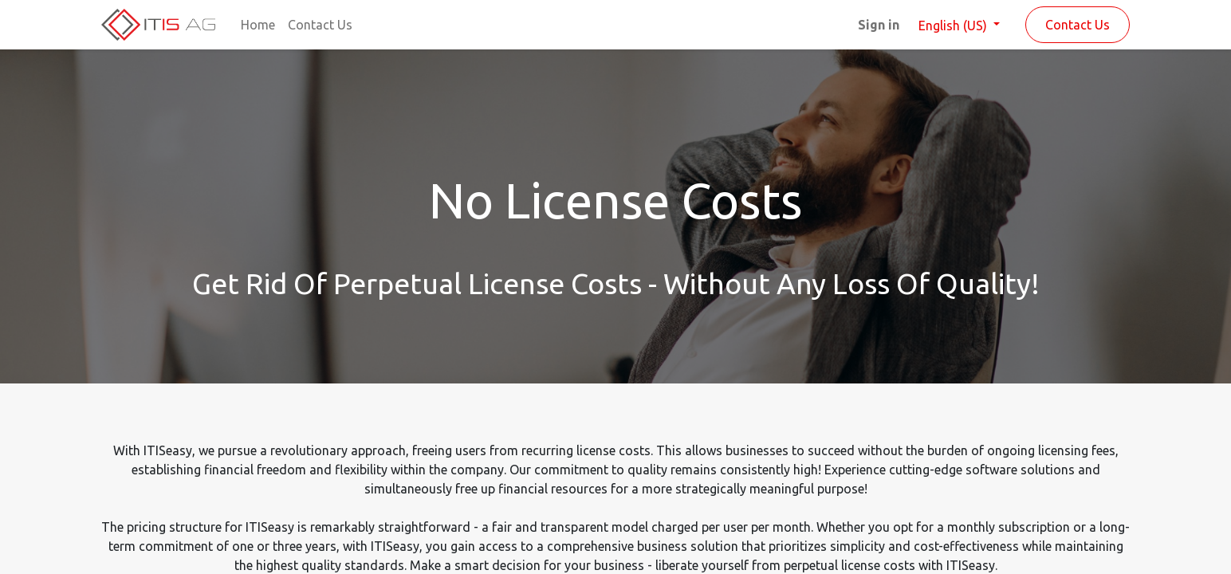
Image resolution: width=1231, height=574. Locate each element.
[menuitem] (257, 25)
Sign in (878, 25)
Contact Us (1077, 25)
